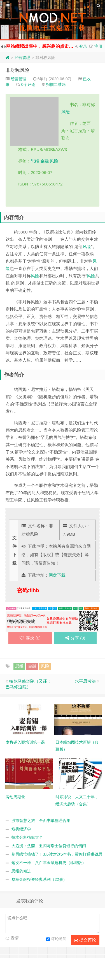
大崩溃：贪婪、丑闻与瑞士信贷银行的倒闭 (48, 846)
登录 (83, 46)
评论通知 (56, 939)
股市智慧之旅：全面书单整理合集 (40, 820)
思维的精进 (21, 871)
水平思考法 (85, 681)
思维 (35, 161)
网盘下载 (57, 575)
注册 (98, 46)
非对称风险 (17, 70)
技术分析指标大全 (27, 837)
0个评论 (28, 84)
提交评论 (85, 940)
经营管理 (22, 57)
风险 (65, 111)
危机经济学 (21, 829)
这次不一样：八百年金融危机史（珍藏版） (48, 862)
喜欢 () (30, 638)
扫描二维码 (56, 84)
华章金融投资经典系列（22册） (39, 879)
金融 (44, 161)
